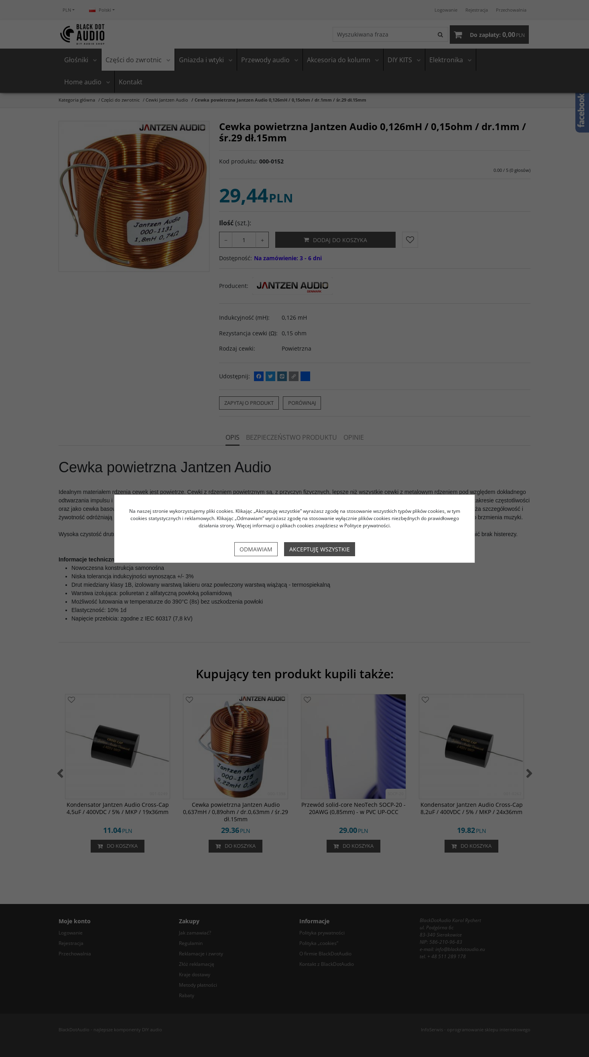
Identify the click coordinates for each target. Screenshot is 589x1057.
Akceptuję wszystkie (319, 549)
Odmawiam (256, 549)
